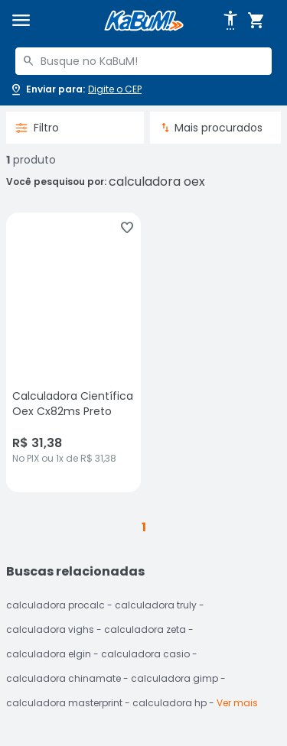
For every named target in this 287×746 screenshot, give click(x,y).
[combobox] (143, 61)
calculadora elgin (48, 653)
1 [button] (144, 527)
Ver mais (237, 702)
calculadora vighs (50, 629)
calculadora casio (145, 653)
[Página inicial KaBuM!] (143, 21)
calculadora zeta (145, 629)
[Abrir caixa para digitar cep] (75, 89)
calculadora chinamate (63, 678)
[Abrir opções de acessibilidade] (230, 20)
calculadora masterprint (64, 702)
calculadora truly (156, 604)
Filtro (37, 127)
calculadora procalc (55, 604)
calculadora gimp (174, 678)
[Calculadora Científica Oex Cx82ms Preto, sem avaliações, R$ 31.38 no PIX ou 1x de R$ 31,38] (73, 352)
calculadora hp (169, 702)
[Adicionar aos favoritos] (127, 228)
